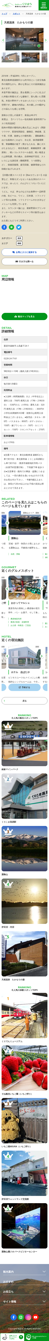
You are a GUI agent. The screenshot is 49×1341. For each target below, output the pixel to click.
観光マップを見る (25, 316)
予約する (27, 687)
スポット (16, 13)
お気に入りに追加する (24, 252)
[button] (3, 40)
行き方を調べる (25, 261)
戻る (15, 700)
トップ (4, 13)
